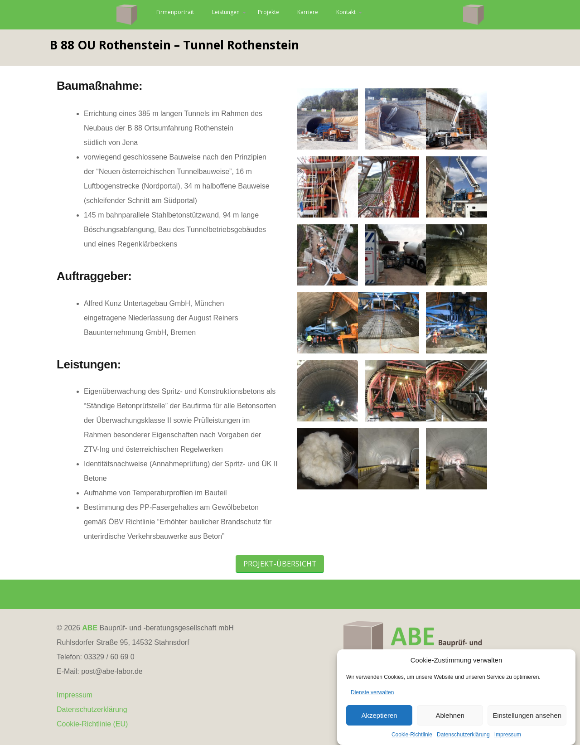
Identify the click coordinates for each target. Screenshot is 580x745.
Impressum (74, 717)
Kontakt (410, 14)
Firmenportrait (204, 14)
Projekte (321, 14)
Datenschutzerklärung (92, 732)
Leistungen (270, 14)
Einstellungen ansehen (527, 724)
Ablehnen (449, 724)
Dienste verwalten (372, 701)
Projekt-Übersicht (280, 586)
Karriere (365, 14)
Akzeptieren (379, 724)
